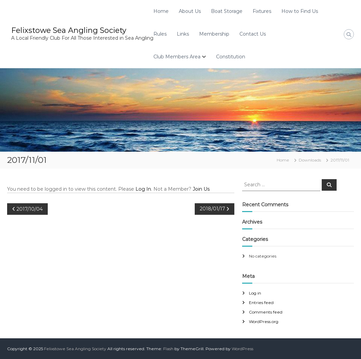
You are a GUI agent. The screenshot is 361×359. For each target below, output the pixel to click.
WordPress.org (263, 321)
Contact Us (252, 34)
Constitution (230, 57)
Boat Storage (226, 11)
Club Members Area (176, 57)
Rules (160, 34)
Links (183, 34)
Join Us (201, 189)
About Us (190, 11)
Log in (255, 293)
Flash (168, 348)
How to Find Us (299, 11)
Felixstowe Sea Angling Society (68, 30)
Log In (143, 189)
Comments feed (265, 312)
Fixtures (262, 11)
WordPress (242, 348)
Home (161, 11)
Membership (214, 34)
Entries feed (261, 302)
